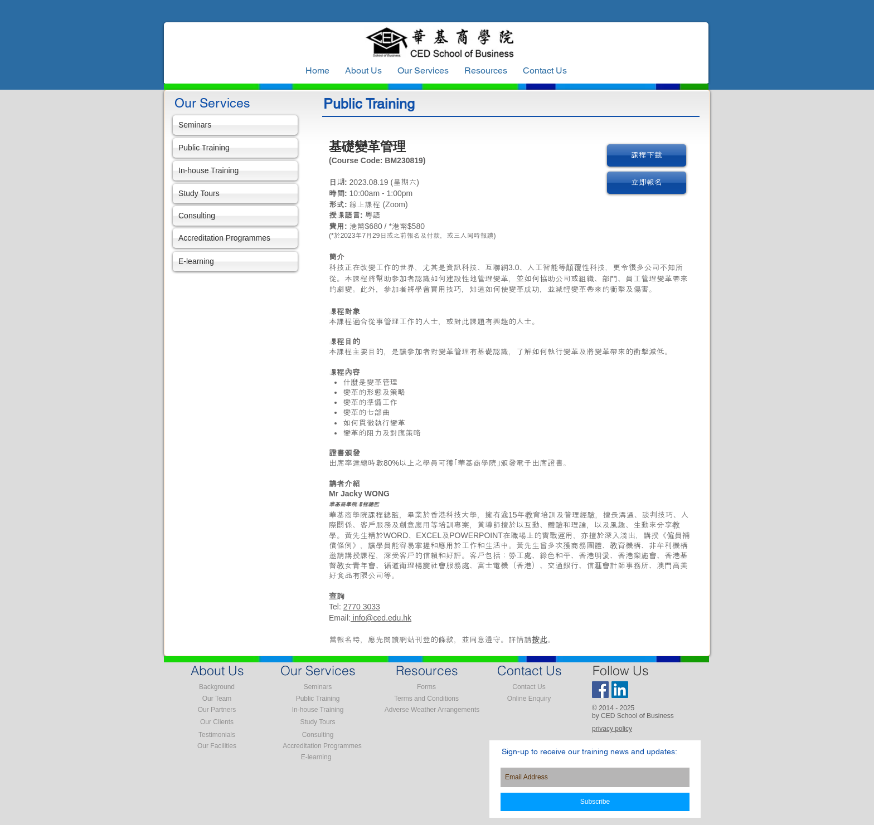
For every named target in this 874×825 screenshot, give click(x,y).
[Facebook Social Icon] (600, 689)
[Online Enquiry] (529, 698)
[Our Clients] (216, 722)
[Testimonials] (216, 734)
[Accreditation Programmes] (235, 238)
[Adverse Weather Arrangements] (432, 709)
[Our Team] (216, 698)
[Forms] (426, 686)
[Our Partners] (216, 709)
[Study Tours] (235, 193)
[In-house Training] (235, 170)
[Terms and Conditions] (426, 698)
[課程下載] (646, 155)
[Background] (216, 686)
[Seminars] (235, 125)
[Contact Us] (529, 686)
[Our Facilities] (216, 745)
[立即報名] (646, 183)
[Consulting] (235, 216)
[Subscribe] (595, 802)
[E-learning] (235, 261)
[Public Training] (235, 148)
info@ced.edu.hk (381, 617)
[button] (486, 70)
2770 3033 (361, 606)
